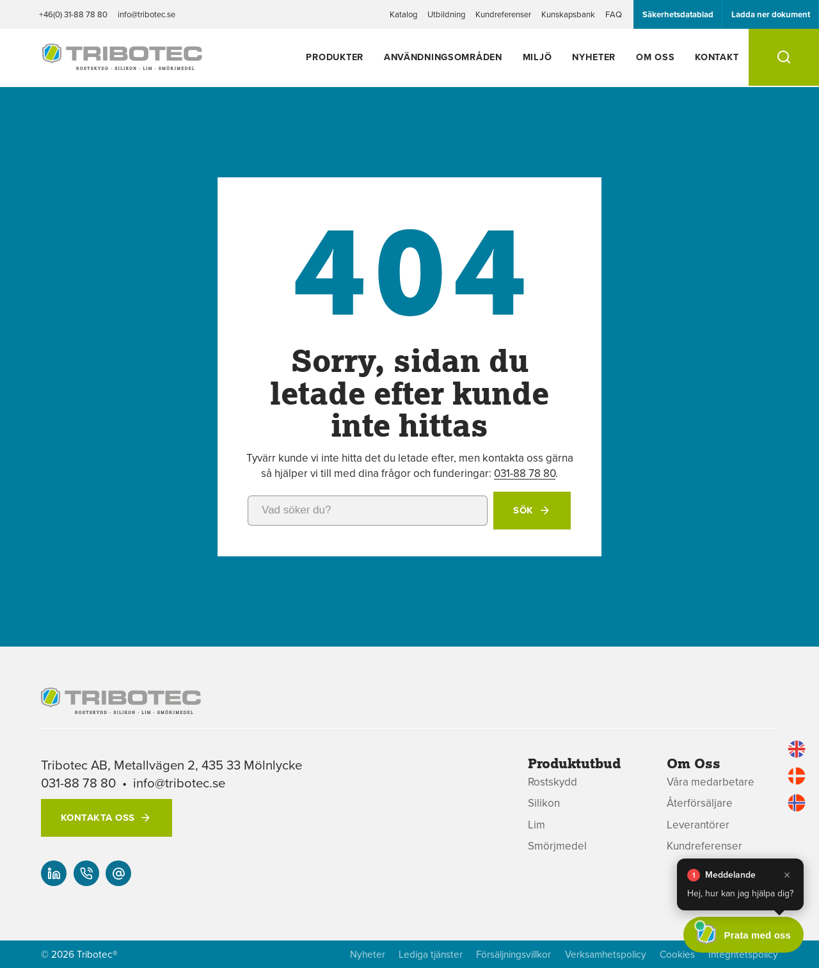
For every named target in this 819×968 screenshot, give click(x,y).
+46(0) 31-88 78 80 (73, 14)
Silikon (544, 803)
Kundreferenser (503, 14)
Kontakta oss (97, 818)
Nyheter (594, 56)
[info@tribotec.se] (118, 873)
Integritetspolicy (743, 954)
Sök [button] (523, 510)
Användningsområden (443, 56)
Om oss (655, 56)
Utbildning (446, 14)
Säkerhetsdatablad (677, 14)
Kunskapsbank (568, 14)
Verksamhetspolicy (605, 954)
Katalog (403, 14)
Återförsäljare (700, 803)
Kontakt (716, 56)
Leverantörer (698, 825)
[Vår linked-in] (54, 873)
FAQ (613, 14)
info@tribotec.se (146, 14)
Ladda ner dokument (770, 14)
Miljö (537, 56)
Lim (536, 825)
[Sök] (784, 57)
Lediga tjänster (431, 954)
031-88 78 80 (524, 473)
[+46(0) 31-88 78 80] (86, 873)
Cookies (677, 954)
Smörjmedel (557, 846)
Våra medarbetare (710, 782)
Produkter (334, 56)
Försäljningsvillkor (513, 954)
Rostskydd (552, 782)
